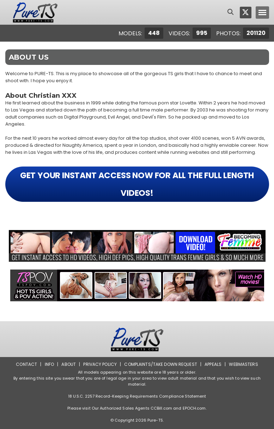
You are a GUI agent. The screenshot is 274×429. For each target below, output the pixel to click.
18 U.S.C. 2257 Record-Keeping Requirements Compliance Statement (137, 396)
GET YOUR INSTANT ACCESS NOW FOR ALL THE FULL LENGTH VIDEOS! (137, 184)
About (68, 364)
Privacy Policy (100, 364)
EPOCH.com (194, 408)
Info (49, 364)
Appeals (213, 364)
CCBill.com (161, 408)
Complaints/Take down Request (160, 364)
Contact (26, 364)
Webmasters (243, 364)
